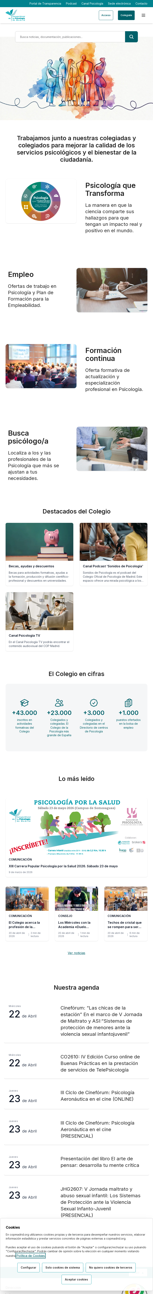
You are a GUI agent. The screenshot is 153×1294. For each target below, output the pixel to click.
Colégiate (126, 15)
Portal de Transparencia (45, 3)
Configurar (28, 1267)
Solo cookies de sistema (62, 1267)
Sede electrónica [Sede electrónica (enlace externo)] (119, 3)
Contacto (141, 3)
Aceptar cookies (76, 1279)
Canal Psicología (92, 3)
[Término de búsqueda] (70, 36)
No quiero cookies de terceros (110, 1267)
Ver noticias (76, 953)
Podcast (71, 3)
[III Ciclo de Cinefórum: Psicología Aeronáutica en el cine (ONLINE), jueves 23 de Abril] (76, 1096)
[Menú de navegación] (143, 15)
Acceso (106, 15)
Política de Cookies (30, 1256)
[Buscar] (131, 36)
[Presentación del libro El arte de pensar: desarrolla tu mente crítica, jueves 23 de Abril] (76, 1162)
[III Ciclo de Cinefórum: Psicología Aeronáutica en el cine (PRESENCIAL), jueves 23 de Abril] (76, 1129)
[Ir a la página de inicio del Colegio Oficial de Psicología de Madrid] (15, 15)
